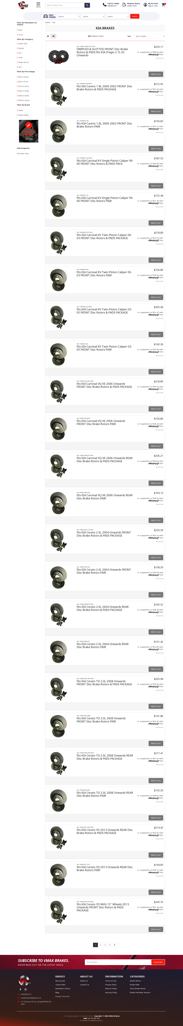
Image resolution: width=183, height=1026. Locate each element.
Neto (101, 1020)
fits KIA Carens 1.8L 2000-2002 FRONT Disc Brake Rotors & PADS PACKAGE (104, 87)
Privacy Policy (110, 984)
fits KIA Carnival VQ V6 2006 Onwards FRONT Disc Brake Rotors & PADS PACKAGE (104, 385)
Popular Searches (62, 996)
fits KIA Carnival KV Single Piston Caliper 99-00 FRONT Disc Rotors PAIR (105, 199)
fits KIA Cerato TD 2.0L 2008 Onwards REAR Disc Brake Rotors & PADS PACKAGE (105, 756)
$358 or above (24, 100)
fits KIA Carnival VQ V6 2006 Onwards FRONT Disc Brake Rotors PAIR (101, 422)
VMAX (21, 110)
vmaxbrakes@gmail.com (31, 998)
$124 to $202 (24, 86)
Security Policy (111, 992)
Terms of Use (110, 981)
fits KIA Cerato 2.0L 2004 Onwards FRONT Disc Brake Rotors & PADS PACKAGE (104, 533)
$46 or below (24, 77)
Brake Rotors (24, 62)
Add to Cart (156, 74)
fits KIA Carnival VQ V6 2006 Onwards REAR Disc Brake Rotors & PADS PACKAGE (105, 459)
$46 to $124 (23, 81)
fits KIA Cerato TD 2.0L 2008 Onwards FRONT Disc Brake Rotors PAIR (101, 719)
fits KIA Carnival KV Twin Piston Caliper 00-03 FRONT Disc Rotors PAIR (104, 273)
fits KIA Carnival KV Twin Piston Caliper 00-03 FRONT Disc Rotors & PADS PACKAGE (104, 236)
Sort (129, 36)
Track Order (60, 984)
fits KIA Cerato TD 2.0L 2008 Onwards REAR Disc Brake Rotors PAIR (105, 794)
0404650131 (26, 994)
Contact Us (84, 984)
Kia (54, 22)
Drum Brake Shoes (138, 988)
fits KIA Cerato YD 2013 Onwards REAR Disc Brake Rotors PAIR (105, 868)
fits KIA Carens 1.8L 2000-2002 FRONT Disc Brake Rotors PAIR (104, 124)
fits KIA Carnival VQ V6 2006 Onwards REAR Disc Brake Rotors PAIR (105, 496)
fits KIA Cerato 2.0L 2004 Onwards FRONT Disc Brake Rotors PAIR (104, 571)
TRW (20, 57)
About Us (84, 981)
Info (161, 54)
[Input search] (68, 5)
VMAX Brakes (24, 115)
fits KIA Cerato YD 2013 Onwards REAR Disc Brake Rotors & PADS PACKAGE (105, 831)
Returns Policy (111, 988)
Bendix (21, 48)
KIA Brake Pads (23, 153)
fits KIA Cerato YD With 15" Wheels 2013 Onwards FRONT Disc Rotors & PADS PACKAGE (103, 907)
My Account (60, 981)
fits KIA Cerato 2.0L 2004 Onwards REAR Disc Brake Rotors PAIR (103, 645)
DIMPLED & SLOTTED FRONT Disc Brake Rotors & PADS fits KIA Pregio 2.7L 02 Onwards (102, 52)
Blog (57, 992)
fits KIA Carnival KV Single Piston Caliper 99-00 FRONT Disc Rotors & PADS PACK (105, 162)
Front (21, 35)
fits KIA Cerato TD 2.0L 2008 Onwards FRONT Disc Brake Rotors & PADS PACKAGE (104, 682)
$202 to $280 (24, 91)
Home (47, 22)
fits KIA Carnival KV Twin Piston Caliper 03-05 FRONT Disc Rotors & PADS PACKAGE (104, 310)
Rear (20, 30)
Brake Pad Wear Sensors (140, 992)
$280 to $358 (24, 96)
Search (134, 16)
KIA (20, 53)
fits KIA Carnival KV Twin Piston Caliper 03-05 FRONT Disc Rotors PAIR (104, 347)
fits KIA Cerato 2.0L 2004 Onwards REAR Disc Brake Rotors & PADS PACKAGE (103, 608)
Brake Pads (23, 43)
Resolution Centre (62, 988)
